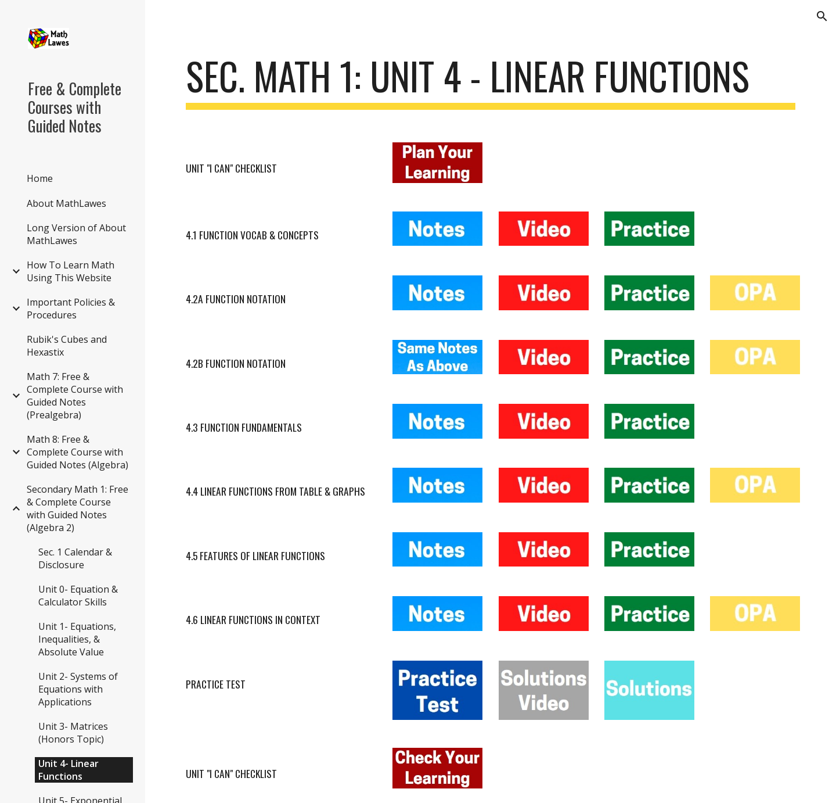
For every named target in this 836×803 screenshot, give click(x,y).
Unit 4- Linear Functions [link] (68, 770)
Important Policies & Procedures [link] (71, 308)
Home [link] (40, 178)
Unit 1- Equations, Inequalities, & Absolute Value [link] (77, 639)
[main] (491, 81)
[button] (822, 16)
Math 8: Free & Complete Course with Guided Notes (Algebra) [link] (77, 452)
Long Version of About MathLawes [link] (76, 234)
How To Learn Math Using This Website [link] (70, 271)
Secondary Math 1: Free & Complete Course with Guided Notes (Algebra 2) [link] (77, 508)
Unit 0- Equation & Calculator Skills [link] (78, 595)
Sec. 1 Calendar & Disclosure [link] (75, 558)
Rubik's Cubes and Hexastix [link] (67, 346)
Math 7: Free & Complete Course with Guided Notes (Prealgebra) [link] (75, 395)
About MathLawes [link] (66, 203)
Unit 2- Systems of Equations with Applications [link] (78, 689)
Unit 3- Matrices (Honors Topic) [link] (73, 732)
